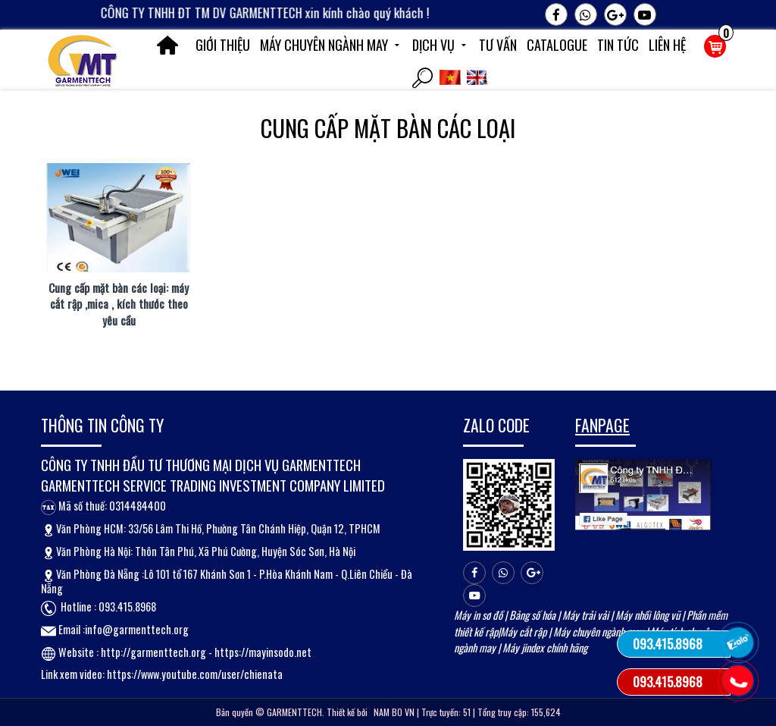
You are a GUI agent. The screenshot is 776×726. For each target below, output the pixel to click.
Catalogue (557, 45)
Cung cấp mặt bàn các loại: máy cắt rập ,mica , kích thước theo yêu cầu (118, 304)
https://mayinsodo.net (262, 652)
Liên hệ (667, 45)
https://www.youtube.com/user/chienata (195, 674)
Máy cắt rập (523, 632)
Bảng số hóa (532, 615)
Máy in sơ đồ (478, 615)
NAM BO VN (394, 712)
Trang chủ (167, 45)
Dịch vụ (440, 45)
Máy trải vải (585, 615)
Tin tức (618, 45)
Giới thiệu (223, 45)
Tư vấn (498, 45)
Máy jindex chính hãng (544, 647)
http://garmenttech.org (153, 652)
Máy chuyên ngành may (331, 45)
